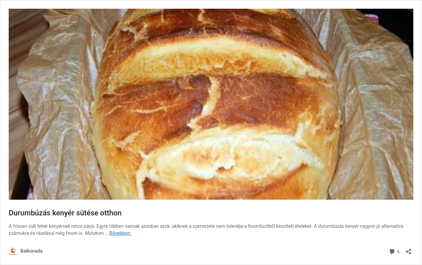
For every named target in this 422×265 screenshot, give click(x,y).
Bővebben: (120, 233)
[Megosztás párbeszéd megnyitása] (408, 249)
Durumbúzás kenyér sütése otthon (65, 213)
